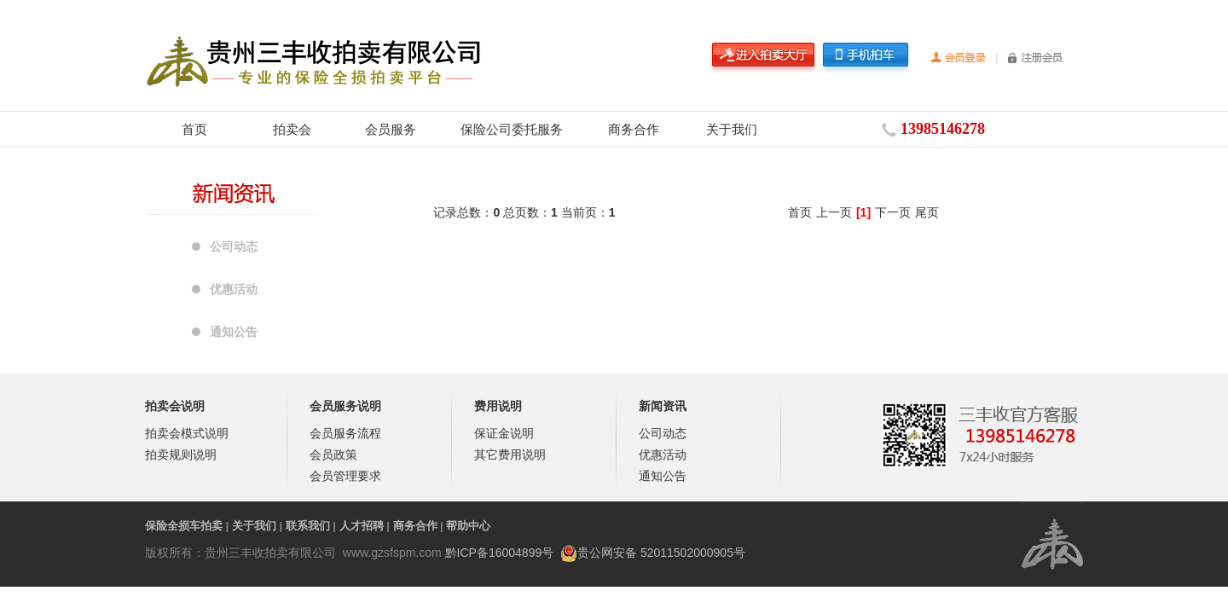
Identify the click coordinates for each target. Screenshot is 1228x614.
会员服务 (390, 129)
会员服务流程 (345, 433)
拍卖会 (292, 129)
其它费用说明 (510, 454)
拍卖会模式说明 (187, 433)
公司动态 (234, 246)
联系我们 (308, 525)
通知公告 (234, 332)
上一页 (834, 212)
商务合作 (633, 129)
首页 (194, 129)
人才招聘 (361, 525)
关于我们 (731, 129)
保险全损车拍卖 (184, 525)
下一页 (893, 212)
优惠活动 (234, 289)
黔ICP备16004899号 (499, 552)
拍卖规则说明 (181, 454)
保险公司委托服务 (511, 129)
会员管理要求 (345, 476)
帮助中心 (468, 525)
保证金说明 (504, 433)
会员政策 (333, 454)
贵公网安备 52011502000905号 (661, 552)
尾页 (927, 212)
